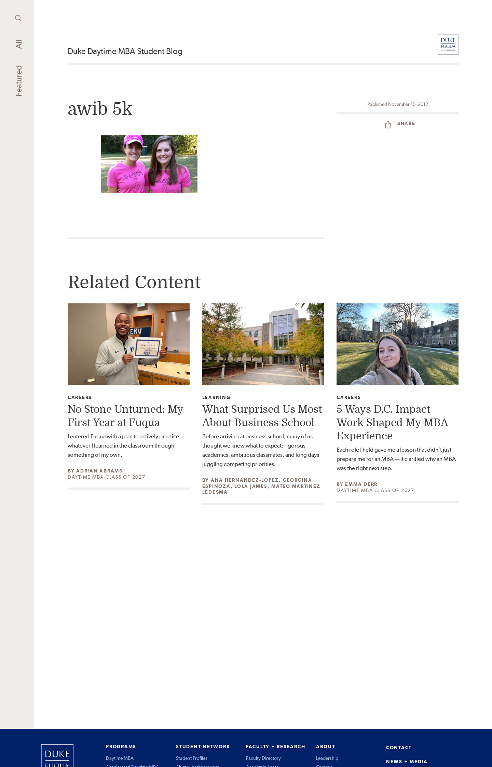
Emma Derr (361, 484)
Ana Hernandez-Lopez (245, 480)
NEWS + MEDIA (407, 761)
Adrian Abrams (99, 471)
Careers (80, 397)
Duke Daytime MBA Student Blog (125, 51)
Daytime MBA (120, 758)
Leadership (327, 758)
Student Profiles (191, 758)
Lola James (251, 486)
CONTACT (399, 747)
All (19, 44)
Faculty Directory (263, 758)
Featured (19, 81)
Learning (216, 397)
